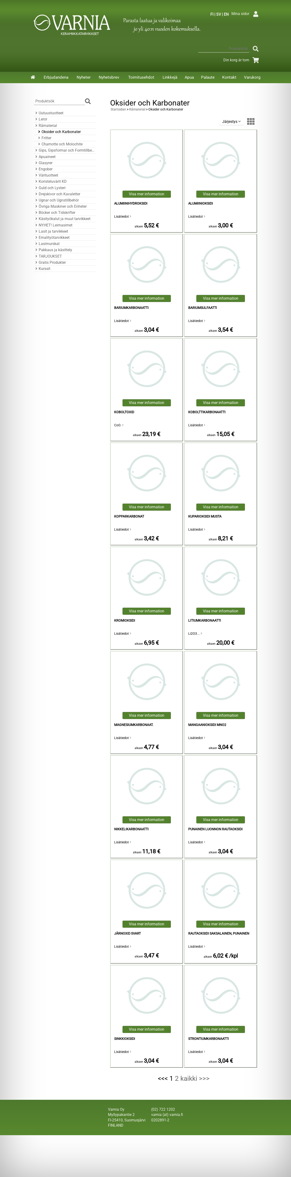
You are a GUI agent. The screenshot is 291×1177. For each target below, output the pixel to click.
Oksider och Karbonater (59, 132)
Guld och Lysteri (50, 188)
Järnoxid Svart (127, 934)
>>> (204, 1078)
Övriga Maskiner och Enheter (60, 206)
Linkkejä (170, 77)
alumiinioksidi (200, 204)
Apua (189, 77)
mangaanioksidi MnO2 (207, 725)
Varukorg (252, 77)
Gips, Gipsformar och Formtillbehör (64, 150)
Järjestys (231, 121)
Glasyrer (43, 163)
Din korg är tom (242, 60)
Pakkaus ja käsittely (53, 250)
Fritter (44, 138)
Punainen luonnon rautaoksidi (215, 829)
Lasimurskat (47, 243)
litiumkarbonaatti (204, 621)
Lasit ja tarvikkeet (51, 231)
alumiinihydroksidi (130, 204)
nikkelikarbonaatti (131, 829)
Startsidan (118, 109)
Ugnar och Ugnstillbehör (56, 200)
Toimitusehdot (141, 77)
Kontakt (229, 77)
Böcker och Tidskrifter (54, 212)
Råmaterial (45, 125)
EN (226, 14)
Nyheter (84, 77)
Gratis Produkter (50, 262)
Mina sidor (246, 13)
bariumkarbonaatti (131, 308)
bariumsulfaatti (202, 308)
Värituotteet (46, 175)
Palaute (208, 77)
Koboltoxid (124, 412)
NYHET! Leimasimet (53, 225)
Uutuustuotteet (48, 113)
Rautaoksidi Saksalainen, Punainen (218, 934)
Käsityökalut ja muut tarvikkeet (62, 218)
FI (211, 14)
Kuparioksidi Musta (204, 516)
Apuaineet (45, 156)
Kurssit (42, 268)
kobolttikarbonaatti (206, 412)
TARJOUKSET (48, 256)
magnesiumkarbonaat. (133, 725)
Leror (40, 119)
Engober (43, 169)
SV (218, 14)
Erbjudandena (56, 77)
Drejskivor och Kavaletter (57, 194)
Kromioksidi (124, 621)
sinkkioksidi (124, 1039)
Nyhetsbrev (109, 77)
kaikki (188, 1078)
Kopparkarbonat (129, 516)
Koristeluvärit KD (50, 181)
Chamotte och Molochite (60, 144)
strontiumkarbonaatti (208, 1039)
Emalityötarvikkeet (52, 237)
